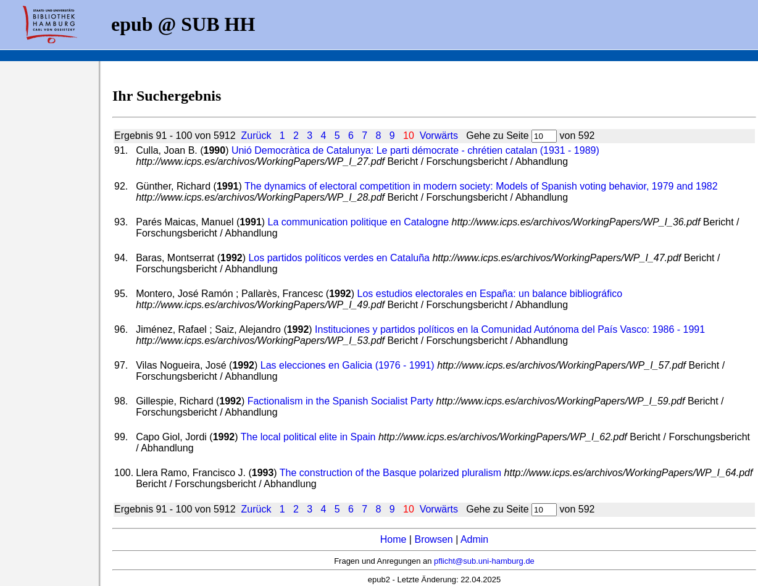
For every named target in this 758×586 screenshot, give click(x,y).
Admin (474, 539)
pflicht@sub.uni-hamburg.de (484, 561)
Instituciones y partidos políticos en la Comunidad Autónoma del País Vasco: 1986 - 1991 (510, 329)
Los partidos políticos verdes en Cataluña (339, 258)
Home (393, 539)
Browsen (433, 539)
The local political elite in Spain (308, 437)
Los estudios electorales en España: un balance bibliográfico (490, 293)
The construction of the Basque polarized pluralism (390, 472)
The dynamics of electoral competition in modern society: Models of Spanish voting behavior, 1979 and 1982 (481, 186)
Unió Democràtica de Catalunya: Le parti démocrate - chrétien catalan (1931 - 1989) (415, 150)
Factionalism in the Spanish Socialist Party (340, 401)
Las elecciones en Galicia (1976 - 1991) (347, 365)
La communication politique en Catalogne (358, 222)
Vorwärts (439, 135)
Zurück (256, 135)
